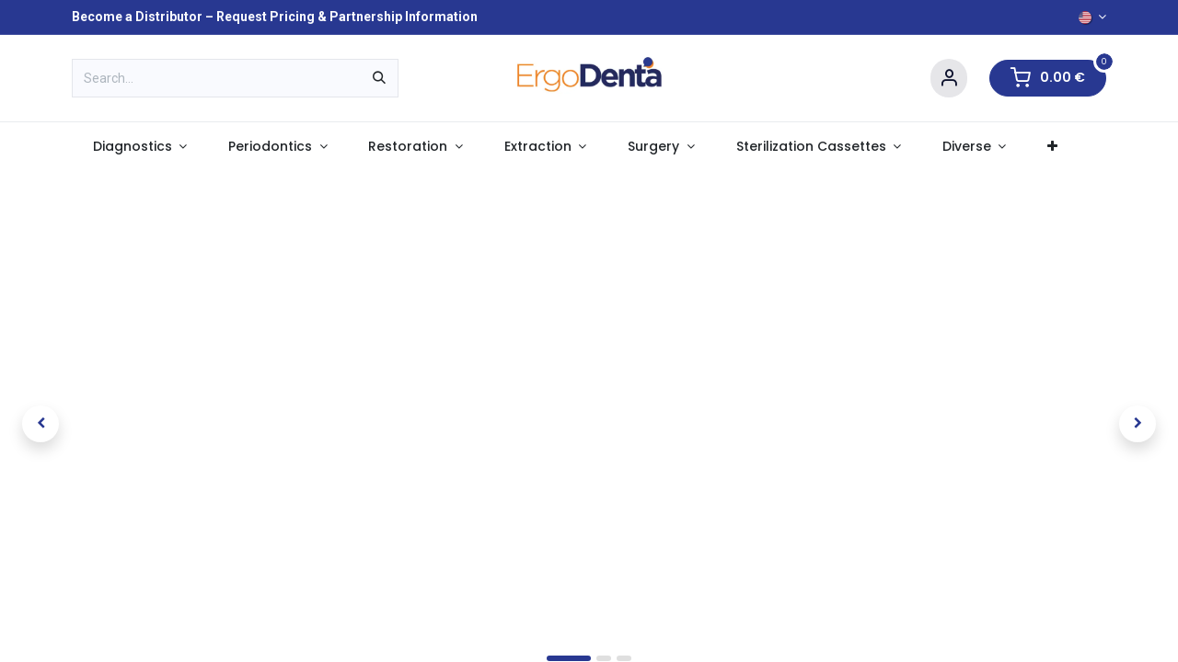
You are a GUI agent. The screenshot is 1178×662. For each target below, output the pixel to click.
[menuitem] (139, 146)
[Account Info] (948, 78)
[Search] (379, 78)
